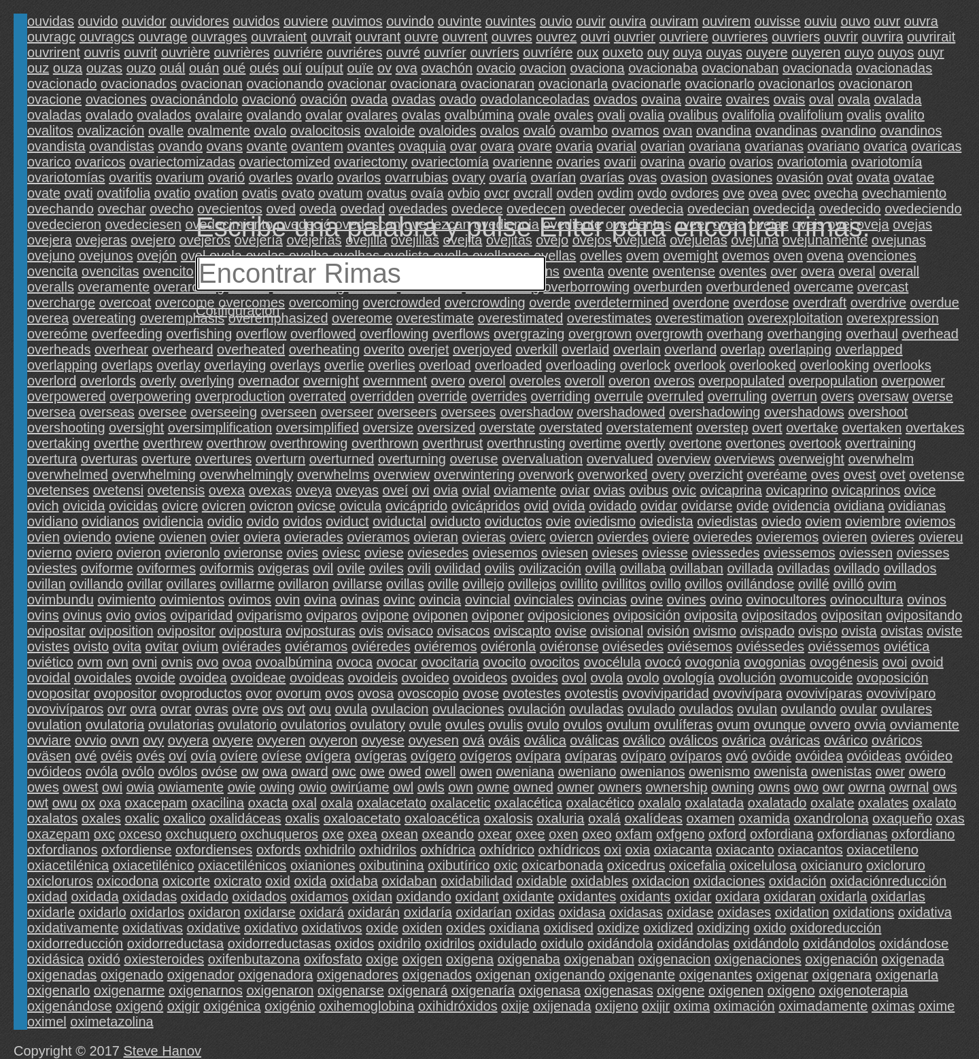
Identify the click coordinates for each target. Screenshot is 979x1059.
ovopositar (58, 693)
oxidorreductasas (279, 943)
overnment (395, 380)
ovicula (360, 505)
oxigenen (735, 990)
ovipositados (779, 615)
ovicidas (133, 505)
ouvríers (494, 52)
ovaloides (448, 130)
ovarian (662, 146)
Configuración (237, 310)
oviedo (781, 521)
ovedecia (656, 208)
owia (140, 787)
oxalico (184, 818)
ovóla (102, 771)
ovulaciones (468, 708)
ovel (193, 255)
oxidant (477, 896)
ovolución (747, 677)
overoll (585, 380)
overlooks (902, 365)
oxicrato (238, 880)
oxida (310, 880)
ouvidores (199, 21)
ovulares (906, 708)
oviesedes (437, 552)
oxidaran (789, 896)
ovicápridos (485, 505)
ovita (127, 646)
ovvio (91, 740)
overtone (695, 443)
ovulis (505, 724)
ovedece (477, 208)
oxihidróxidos (458, 1006)
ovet (893, 474)
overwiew (401, 474)
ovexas (270, 490)
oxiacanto (745, 849)
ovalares (372, 114)
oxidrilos (450, 943)
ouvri (595, 36)
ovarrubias (416, 177)
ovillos (704, 583)
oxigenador (201, 974)
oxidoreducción (836, 927)
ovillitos (624, 583)
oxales (101, 818)
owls (431, 787)
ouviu (820, 21)
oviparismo (270, 615)
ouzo (141, 67)
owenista (781, 771)
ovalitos (50, 130)
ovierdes (623, 537)
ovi (421, 490)
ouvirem (726, 21)
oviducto (455, 521)
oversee (162, 411)
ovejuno (51, 255)
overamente (114, 286)
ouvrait (331, 36)
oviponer (498, 615)
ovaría (508, 177)
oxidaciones (729, 880)
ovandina (723, 130)
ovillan (46, 583)
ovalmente (219, 130)
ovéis (117, 755)
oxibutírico (459, 865)
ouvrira (882, 36)
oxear (495, 834)
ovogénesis (844, 662)
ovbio (463, 193)
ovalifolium (810, 114)
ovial (476, 490)
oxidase (690, 912)
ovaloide (389, 130)
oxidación (798, 880)
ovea (763, 193)
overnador (268, 380)
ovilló (848, 583)
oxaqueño (902, 818)
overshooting (66, 427)
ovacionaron (875, 83)
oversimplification (220, 427)
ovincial (488, 599)
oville (443, 583)
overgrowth (669, 333)
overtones (755, 443)
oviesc (341, 552)
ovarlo (314, 177)
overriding (561, 396)
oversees (468, 411)
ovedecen (536, 208)
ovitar (161, 646)
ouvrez (556, 36)
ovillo (665, 583)
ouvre (422, 36)
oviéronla (508, 646)
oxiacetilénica (68, 865)
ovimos (249, 599)
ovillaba (643, 568)
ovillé (813, 583)
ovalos (499, 130)
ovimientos (192, 599)
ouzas (104, 67)
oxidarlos (157, 912)
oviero (93, 552)
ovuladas (596, 708)
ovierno (49, 552)
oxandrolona (830, 818)
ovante (267, 146)
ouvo (855, 21)
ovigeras (283, 568)
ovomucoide (816, 677)
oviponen (440, 615)
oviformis (226, 568)
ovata (873, 177)
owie (242, 787)
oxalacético (600, 802)
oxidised (568, 927)
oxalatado (777, 802)
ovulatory (377, 724)
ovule (425, 724)
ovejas (912, 224)
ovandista (56, 146)
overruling (738, 396)
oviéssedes (770, 646)
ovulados (706, 708)
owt (37, 802)
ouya (687, 52)
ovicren (223, 505)
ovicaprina (731, 490)
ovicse (316, 505)
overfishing (200, 333)
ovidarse (707, 505)
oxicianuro (831, 865)
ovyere (232, 740)
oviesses (923, 552)
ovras (211, 708)
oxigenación (841, 959)
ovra (143, 708)
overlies (391, 365)
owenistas (841, 771)
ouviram (674, 21)
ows (945, 787)
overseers (407, 411)
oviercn (571, 537)
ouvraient (279, 36)
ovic (684, 490)
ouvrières (242, 52)
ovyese (382, 740)
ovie (558, 521)
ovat (840, 177)
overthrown (385, 443)
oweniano (587, 771)
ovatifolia (123, 193)
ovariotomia (812, 161)
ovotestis (592, 693)
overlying (207, 380)
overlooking (834, 365)
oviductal (399, 521)
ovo (207, 662)
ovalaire (219, 114)
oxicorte (186, 880)
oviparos (332, 615)
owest (80, 787)
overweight (811, 458)
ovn (117, 662)
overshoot (878, 411)
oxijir (656, 1006)
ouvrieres (740, 36)
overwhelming (154, 474)
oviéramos (316, 646)
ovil (323, 568)
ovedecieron (64, 224)
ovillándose (760, 583)
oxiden (422, 927)
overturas (109, 458)
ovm (90, 662)
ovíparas (591, 755)
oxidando (423, 896)
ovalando (273, 114)
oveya (314, 490)
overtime (595, 443)
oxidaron (214, 912)
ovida (569, 505)
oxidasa (582, 912)
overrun (794, 396)
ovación (323, 99)
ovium (200, 646)
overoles (535, 380)
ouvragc (51, 36)
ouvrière (185, 52)
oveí (396, 490)
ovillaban (696, 568)
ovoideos (480, 677)
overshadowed (621, 411)
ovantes (370, 146)
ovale (534, 114)
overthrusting (526, 443)
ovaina (661, 99)
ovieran (435, 537)
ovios (151, 615)
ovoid (927, 662)
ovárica (744, 740)
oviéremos (445, 646)
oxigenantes (716, 974)
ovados (616, 99)
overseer (346, 411)
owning (732, 787)
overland (690, 349)
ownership (677, 787)
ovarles (270, 177)
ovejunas (899, 239)
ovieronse (253, 552)
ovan (677, 130)
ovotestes (531, 693)
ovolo (643, 677)
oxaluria (560, 818)
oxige (382, 959)
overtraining (880, 443)
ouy (658, 52)
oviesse (665, 552)
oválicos (693, 740)
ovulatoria (115, 724)
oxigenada (913, 959)
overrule (618, 396)
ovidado (612, 505)
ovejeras (101, 239)
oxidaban (408, 880)
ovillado (857, 568)
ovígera (328, 755)
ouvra (921, 21)
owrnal (909, 787)
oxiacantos (810, 849)
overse (932, 396)
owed (405, 771)
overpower (912, 380)
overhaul (872, 333)
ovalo (270, 130)
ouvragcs (107, 36)
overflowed (323, 333)
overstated (570, 427)
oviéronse (569, 646)
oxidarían (483, 912)
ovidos (302, 521)
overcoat (125, 302)
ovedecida (784, 208)
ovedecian (718, 208)
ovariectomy (370, 161)
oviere (671, 537)
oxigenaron (279, 990)
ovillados (910, 568)
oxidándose (913, 943)
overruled (675, 396)
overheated (251, 349)
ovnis (177, 662)
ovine (646, 599)
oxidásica (55, 959)
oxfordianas (852, 834)
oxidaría (428, 912)
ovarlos (359, 177)
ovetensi (118, 490)
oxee (530, 834)
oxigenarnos (206, 990)
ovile (351, 568)
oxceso (140, 834)
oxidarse (270, 912)
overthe (116, 443)
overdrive (878, 302)
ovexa (227, 490)
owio (312, 787)
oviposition (121, 630)
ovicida (84, 505)
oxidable (541, 880)
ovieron (138, 552)
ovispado (767, 630)
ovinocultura (867, 599)
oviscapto (522, 630)
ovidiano (52, 521)
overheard (182, 349)
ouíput (324, 67)
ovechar (121, 208)
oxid (277, 880)
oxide (382, 927)
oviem (823, 521)
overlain (637, 349)
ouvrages (219, 36)
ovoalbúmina (294, 662)
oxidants (645, 896)
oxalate (832, 802)
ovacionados (139, 83)
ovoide (155, 677)
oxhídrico (506, 849)
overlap (743, 349)
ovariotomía (887, 161)
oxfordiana (781, 834)
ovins (43, 615)
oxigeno (791, 990)
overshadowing (715, 411)
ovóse (219, 771)
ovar (463, 146)
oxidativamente (73, 927)
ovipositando (924, 615)
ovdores (694, 193)
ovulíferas (683, 724)
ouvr (887, 21)
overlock (645, 365)
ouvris (102, 52)
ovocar (397, 662)
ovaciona (597, 67)
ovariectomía (450, 161)
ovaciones (116, 99)
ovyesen (433, 740)
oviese (384, 552)
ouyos (896, 52)
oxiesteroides (164, 959)
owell (440, 771)
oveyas (357, 490)
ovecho (172, 208)
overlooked (762, 365)
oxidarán (373, 912)
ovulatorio (247, 724)
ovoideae (258, 677)
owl (403, 787)
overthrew (173, 443)
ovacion (542, 67)
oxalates (883, 802)
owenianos (652, 771)
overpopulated (741, 380)
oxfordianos (62, 849)
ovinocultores (786, 599)
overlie (344, 365)
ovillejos (532, 583)
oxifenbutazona (254, 959)
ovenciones (881, 255)
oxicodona (127, 880)
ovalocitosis (325, 130)
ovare (535, 146)
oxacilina (217, 802)
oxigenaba (529, 959)
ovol (574, 677)
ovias (609, 490)
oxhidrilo (330, 849)
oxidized (668, 927)
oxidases (744, 912)
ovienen (183, 537)
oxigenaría (483, 990)
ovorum (299, 693)
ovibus (648, 490)
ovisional (616, 630)
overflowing (394, 333)
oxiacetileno (882, 849)
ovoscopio (428, 693)
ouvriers (796, 36)
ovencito (168, 271)
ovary (468, 177)
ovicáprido (416, 505)
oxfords (278, 849)
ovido (263, 521)
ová (473, 740)
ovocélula (612, 662)
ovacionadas (894, 67)
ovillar (144, 583)
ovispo (818, 630)
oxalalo (659, 802)
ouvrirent (53, 52)
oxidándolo (767, 943)
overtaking (58, 443)
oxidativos (332, 927)
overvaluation (542, 458)
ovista (858, 630)
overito (384, 349)
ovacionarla (573, 83)
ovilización (550, 568)
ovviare (49, 740)
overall (899, 271)
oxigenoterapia (863, 990)
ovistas (901, 630)
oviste (944, 630)
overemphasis (182, 318)
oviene (135, 537)
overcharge (61, 302)
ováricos (897, 740)
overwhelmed (67, 474)
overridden (382, 396)
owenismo (719, 771)
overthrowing (309, 443)
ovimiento (126, 599)
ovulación (537, 708)
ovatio (172, 193)
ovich (43, 505)
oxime (936, 1006)
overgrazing (529, 333)
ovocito (504, 662)
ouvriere (683, 36)
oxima (692, 1006)
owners (619, 787)
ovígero (433, 755)
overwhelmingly (246, 474)
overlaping (800, 349)
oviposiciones (568, 615)
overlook (700, 365)
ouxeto (622, 52)
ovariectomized (284, 161)
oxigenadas (62, 974)
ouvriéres (354, 52)
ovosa (376, 693)
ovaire (703, 99)
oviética (907, 646)
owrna (866, 787)
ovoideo (425, 677)
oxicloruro (895, 865)
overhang (735, 333)
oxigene (680, 990)
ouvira (627, 21)
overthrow (237, 443)
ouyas (724, 52)
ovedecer (597, 208)
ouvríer (445, 52)
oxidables (600, 880)
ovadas (414, 99)
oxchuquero (201, 834)
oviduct (347, 521)
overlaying (235, 365)
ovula (351, 708)
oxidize (618, 927)
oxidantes (587, 896)
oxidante (528, 896)
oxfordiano (923, 834)
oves (825, 474)
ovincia (440, 599)
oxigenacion (674, 959)
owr (833, 787)
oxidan (372, 896)
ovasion (684, 177)
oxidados (259, 896)
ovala (854, 99)
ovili (418, 568)
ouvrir (841, 36)
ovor (258, 693)
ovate (44, 193)
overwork (546, 474)
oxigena (470, 959)
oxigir (183, 1006)
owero (927, 771)
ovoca (355, 662)
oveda (318, 208)
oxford (727, 834)
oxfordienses (213, 849)
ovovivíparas (824, 693)
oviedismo (605, 521)
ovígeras (381, 755)
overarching (189, 286)
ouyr (931, 52)
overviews (745, 458)
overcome (185, 302)
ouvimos (357, 21)
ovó (736, 755)
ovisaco (410, 630)
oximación (744, 1006)
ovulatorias (181, 724)
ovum (733, 724)
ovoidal (48, 677)
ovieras (483, 537)
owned (533, 787)
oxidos (355, 943)
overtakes (935, 427)
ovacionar (357, 83)
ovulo (543, 724)
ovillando (96, 583)
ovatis (259, 193)
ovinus (82, 615)
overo (448, 380)
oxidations (863, 912)
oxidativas (152, 927)
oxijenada (562, 1006)
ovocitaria (450, 662)
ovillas (405, 583)
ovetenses (58, 490)
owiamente (191, 787)
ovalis (863, 114)
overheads (58, 349)
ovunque (779, 724)
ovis (371, 630)
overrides (499, 396)
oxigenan (502, 974)
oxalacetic (460, 802)
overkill (536, 349)
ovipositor (186, 630)
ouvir (590, 21)
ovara (497, 146)
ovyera (188, 740)
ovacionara (423, 83)
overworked (612, 474)
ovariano (834, 146)
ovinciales (544, 599)
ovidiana (859, 505)
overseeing (223, 411)
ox (88, 802)
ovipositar (56, 630)
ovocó (663, 662)
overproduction (240, 396)
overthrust (452, 443)
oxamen (711, 818)
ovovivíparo (900, 693)
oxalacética (528, 802)
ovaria (573, 146)
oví (178, 755)
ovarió (226, 177)
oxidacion (661, 880)
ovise (571, 630)
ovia (445, 490)
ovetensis (176, 490)
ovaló (539, 130)
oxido (770, 927)
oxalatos (52, 818)
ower (890, 771)
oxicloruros (60, 880)
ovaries (578, 161)
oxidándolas (693, 943)
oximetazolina (111, 1021)
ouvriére (297, 52)
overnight (331, 380)
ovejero (153, 239)
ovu (320, 708)
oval (821, 99)
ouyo (859, 52)
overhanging (804, 333)
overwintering (474, 474)
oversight (136, 427)
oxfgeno (680, 834)
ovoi (895, 662)
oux (587, 52)
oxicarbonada (562, 865)
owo (806, 787)
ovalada (898, 99)
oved (280, 208)
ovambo (584, 130)
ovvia (870, 724)
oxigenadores (357, 974)
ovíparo (643, 755)
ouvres (512, 36)
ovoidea (203, 677)
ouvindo (410, 21)
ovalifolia (748, 114)
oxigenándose (69, 1006)
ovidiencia (173, 521)
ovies (302, 552)
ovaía (427, 193)
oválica (545, 740)
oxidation (802, 912)
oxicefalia (697, 865)
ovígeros (486, 755)
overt (767, 427)
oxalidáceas (245, 818)
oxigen (422, 959)
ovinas (359, 599)
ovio (118, 615)
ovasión (799, 177)
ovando (180, 146)
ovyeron (333, 740)
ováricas (795, 740)
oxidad (47, 896)
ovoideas (317, 677)
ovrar (176, 708)
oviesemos (505, 552)
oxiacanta (683, 849)
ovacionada (817, 67)
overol (486, 380)
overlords (108, 380)
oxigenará (417, 990)
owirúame (360, 787)
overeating (104, 318)
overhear (121, 349)
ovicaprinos (865, 490)
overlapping (62, 365)
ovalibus (693, 114)
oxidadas (149, 896)
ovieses (615, 552)
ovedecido (849, 208)
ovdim (615, 193)
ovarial (616, 146)
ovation (216, 193)
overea (48, 318)
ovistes (48, 646)
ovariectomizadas (182, 161)
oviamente (525, 490)
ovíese (282, 755)
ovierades (313, 537)
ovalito (905, 114)
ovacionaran (497, 83)
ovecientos (229, 208)
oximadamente (823, 1006)
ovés (150, 755)
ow (250, 771)
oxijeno (616, 1006)
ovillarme (247, 583)
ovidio (225, 521)
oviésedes (633, 646)
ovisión (668, 630)
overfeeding (127, 333)
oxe (333, 834)
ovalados (164, 114)
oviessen (866, 552)
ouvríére (547, 52)
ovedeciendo (922, 208)
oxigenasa (550, 990)
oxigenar (782, 974)
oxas (950, 818)
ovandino (848, 130)
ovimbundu (60, 599)
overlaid (585, 349)
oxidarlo (102, 912)
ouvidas (50, 21)
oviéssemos (844, 646)
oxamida (764, 818)
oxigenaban (599, 959)
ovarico (49, 161)
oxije (515, 1006)
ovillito (579, 583)
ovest (860, 474)
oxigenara (842, 974)
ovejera (49, 239)
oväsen (49, 755)
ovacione (54, 99)
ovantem (317, 146)
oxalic (141, 818)
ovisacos (463, 630)
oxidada (95, 896)
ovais (790, 99)
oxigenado (132, 974)
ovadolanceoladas (534, 99)
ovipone (385, 615)
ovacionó (269, 99)
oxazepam (58, 834)
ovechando (60, 208)
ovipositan (851, 615)
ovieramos (378, 537)
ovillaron (303, 583)
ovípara (538, 755)
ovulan (757, 708)
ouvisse (778, 21)
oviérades (251, 646)
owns (774, 787)
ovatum (340, 193)
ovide (752, 505)
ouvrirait (931, 36)
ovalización (110, 130)
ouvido (98, 21)
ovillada (750, 568)
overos (674, 380)
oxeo (596, 834)
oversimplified (317, 427)
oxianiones (323, 865)
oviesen (564, 552)
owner (575, 787)
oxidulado (508, 943)
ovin (287, 599)
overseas (107, 411)
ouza (67, 67)
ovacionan (212, 83)
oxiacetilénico (153, 865)
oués (264, 67)
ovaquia (422, 146)
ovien (43, 537)
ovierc (527, 537)
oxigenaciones (758, 959)
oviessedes (725, 552)
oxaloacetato (362, 818)
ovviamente (924, 724)
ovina (320, 599)
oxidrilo (399, 943)
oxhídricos (569, 849)
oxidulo (561, 943)
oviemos (930, 521)
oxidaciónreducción (888, 880)
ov (384, 67)
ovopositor (125, 693)
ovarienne (523, 161)
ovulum (628, 724)
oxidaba (354, 880)
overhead (929, 333)
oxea (362, 834)
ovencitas (110, 271)
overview (683, 458)
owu (65, 802)
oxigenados (437, 974)
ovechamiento (904, 193)
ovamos (635, 130)
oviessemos (799, 552)
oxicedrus (636, 865)
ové (86, 755)
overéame (776, 474)
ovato (298, 193)
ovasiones (741, 177)
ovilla (600, 568)
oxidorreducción (75, 943)
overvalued (620, 458)
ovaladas (54, 114)
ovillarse (357, 583)
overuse (474, 458)
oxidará (321, 912)
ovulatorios (313, 724)
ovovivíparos (65, 708)
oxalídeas (653, 818)
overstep (722, 427)
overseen (289, 411)
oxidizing (723, 927)
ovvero (830, 724)
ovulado (651, 708)
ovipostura (250, 630)
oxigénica (232, 1006)
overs (837, 396)
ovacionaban (740, 67)
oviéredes (381, 646)
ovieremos (787, 537)
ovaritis (130, 177)
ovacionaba (663, 67)
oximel (47, 1021)
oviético (50, 662)
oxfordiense (136, 849)
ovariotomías (66, 177)
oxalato (934, 802)
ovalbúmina (479, 114)
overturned (342, 458)
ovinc (399, 599)
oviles (386, 568)
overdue (934, 302)
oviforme (107, 568)
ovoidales (103, 677)
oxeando (448, 834)
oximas (893, 1006)
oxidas (535, 912)
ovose (480, 693)
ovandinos (911, 130)
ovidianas (917, 505)
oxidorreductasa (175, 943)
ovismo (714, 630)
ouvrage (162, 36)
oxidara (737, 896)
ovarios (751, 161)
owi (112, 787)
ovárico (846, 740)
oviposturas (320, 630)
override (442, 396)
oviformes (166, 568)
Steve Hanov (163, 1050)
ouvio (556, 21)
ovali (611, 114)
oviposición (647, 615)
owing (276, 787)
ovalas (421, 114)
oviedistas (727, 521)
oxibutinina (391, 865)
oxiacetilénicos (242, 865)
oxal (304, 802)
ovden (575, 193)
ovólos (177, 771)
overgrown (600, 333)
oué (234, 67)
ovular (858, 708)
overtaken (871, 427)
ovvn (124, 740)
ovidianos (110, 521)
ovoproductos (201, 693)
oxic (506, 865)
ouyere (766, 52)
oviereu (940, 537)
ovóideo (928, 755)
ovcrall (533, 193)
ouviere (306, 21)
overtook (815, 443)
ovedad (362, 208)
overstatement (649, 427)
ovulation (54, 724)
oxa (110, 802)
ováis (504, 740)
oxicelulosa (763, 865)
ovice (920, 490)
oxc (104, 834)
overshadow (536, 411)
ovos (339, 693)
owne (493, 787)
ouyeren (815, 52)
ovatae (913, 177)
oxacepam (155, 802)
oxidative (214, 927)
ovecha (836, 193)
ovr (116, 708)
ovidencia (801, 505)
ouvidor (144, 21)
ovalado (109, 114)
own (460, 787)
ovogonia (712, 662)
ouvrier (634, 36)
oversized (446, 427)
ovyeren (281, 740)
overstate (507, 427)
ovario (707, 161)
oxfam (633, 834)
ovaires (748, 99)
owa (275, 771)
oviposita (711, 615)
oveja (873, 224)
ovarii (620, 161)
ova (406, 67)
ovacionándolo (194, 99)
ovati (79, 193)
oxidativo (271, 927)
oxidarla (843, 896)
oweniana (525, 771)
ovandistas (121, 146)
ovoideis (373, 677)
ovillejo (483, 583)
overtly (645, 443)
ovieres (892, 537)
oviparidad (201, 615)
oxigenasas (619, 990)
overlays (295, 365)
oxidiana (514, 927)
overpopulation (833, 380)
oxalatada (714, 802)
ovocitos (554, 662)
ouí (292, 67)
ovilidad (457, 568)
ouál (173, 67)
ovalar (323, 114)
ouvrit (140, 52)
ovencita (52, 271)
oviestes (52, 568)
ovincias (601, 599)
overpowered (66, 396)
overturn (280, 458)
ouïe (360, 67)
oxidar (692, 896)
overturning (412, 458)
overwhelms (333, 474)
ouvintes (510, 21)
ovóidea (819, 755)
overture (166, 458)
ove (733, 193)
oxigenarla (907, 974)
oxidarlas (898, 896)
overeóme (57, 333)
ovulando (808, 708)
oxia (637, 849)
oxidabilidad (477, 880)
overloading (581, 365)
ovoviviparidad (665, 693)
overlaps (127, 365)
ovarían (553, 177)
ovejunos (106, 255)
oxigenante (641, 974)
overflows (461, 333)
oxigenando (569, 974)
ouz (38, 67)
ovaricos (100, 161)
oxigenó (139, 1006)
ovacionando (285, 83)
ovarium (180, 177)
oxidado (204, 896)
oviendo (87, 537)
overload (445, 365)
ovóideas (873, 755)
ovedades (418, 208)
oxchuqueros (280, 834)
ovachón (447, 67)
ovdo (651, 193)
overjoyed (482, 349)
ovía (203, 755)
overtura (52, 458)
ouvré (403, 52)
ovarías (602, 177)
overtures (223, 458)
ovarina (662, 161)
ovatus (386, 193)
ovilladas (803, 568)
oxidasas (636, 912)
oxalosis (508, 818)
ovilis (500, 568)
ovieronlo (192, 552)
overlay (178, 365)
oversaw (883, 396)
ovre (245, 708)
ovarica (885, 146)
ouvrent (464, 36)
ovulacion (400, 708)
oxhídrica (447, 849)
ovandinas (786, 130)
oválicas (594, 740)
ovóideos (54, 771)
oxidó (104, 959)
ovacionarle (646, 83)
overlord (51, 380)
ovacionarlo (719, 83)
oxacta (268, 802)
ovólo (138, 771)
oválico (644, 740)
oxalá (604, 818)
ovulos (582, 724)
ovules (465, 724)
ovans (225, 146)
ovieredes (723, 537)
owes (43, 787)
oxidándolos (839, 943)
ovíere (239, 755)
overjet (428, 349)
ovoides (534, 677)
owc (344, 771)
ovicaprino (796, 490)
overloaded (508, 365)
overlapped (869, 349)
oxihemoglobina (366, 1006)
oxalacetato (391, 802)
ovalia (646, 114)
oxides (465, 927)
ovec (796, 193)
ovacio (496, 67)
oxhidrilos (387, 849)
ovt (296, 708)
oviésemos (700, 646)
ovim (882, 583)
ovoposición (893, 677)
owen (476, 771)
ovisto (91, 646)
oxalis (302, 818)
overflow (261, 333)
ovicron (271, 505)
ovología (689, 677)
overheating (324, 349)
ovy (153, 740)
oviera (261, 537)
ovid (536, 505)
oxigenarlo (58, 990)
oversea (51, 411)
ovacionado (62, 83)
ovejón (157, 255)
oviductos (514, 521)
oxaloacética (442, 818)
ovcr (497, 193)
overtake (812, 427)
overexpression (892, 318)
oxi (612, 849)
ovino (726, 599)
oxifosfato (333, 959)
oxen (563, 834)
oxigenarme (129, 990)
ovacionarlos (796, 83)
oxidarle (51, 912)
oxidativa (925, 912)
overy (668, 474)
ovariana (715, 146)
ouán (204, 67)
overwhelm (881, 458)
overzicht (716, 474)
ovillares (191, 583)
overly (158, 380)
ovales (574, 114)
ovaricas (936, 146)
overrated (318, 396)
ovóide (771, 755)
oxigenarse (350, 990)
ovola (607, 677)
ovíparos (696, 755)
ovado (458, 99)
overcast (883, 286)
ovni (145, 662)
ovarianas (774, 146)
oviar (574, 490)
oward (309, 771)
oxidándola (620, 943)
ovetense (936, 474)
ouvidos (256, 21)
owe (372, 771)
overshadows (804, 411)
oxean (399, 834)
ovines (686, 599)
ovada (369, 99)
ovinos (926, 599)
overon (629, 380)
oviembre (873, 521)
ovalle (166, 130)
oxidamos (319, 896)
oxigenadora (275, 974)
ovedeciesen (143, 224)
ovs (273, 708)
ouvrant (378, 36)
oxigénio (289, 1006)
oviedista (666, 521)
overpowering (150, 396)
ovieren (845, 537)
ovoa (237, 662)
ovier (224, 537)
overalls (50, 286)
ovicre (180, 505)
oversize (388, 427)
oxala (336, 802)
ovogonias (775, 662)
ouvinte (460, 21)
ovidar (658, 505)
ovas (642, 177)
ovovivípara (747, 693)
